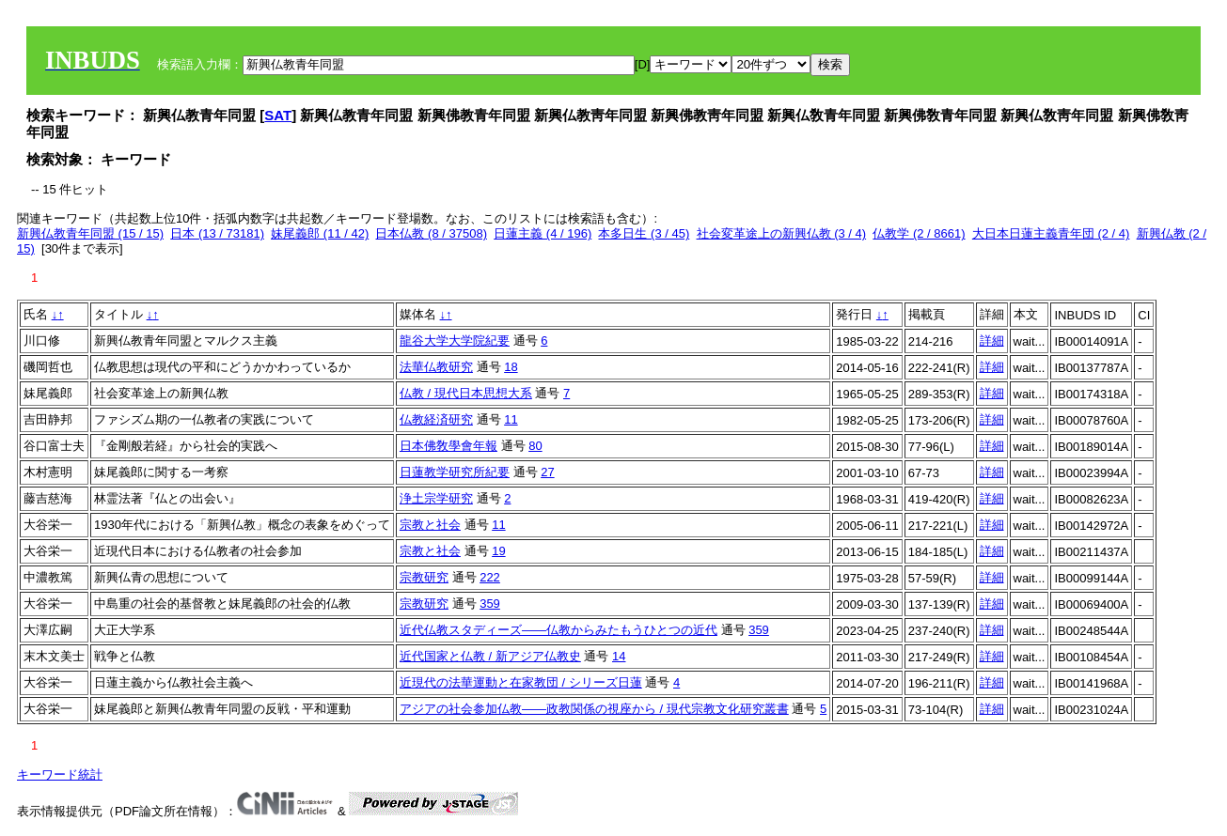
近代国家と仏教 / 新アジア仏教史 (490, 656)
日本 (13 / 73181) (217, 233)
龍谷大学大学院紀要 (455, 340)
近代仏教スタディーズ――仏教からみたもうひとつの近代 (558, 630)
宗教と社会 (430, 525)
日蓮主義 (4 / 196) (542, 233)
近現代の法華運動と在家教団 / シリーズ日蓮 (521, 682)
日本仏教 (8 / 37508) (431, 233)
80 (535, 446)
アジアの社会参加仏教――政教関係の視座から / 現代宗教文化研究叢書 (594, 709)
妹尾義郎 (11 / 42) (320, 233)
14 (618, 656)
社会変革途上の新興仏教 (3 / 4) (782, 233)
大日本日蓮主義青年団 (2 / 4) (1051, 233)
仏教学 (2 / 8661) (919, 233)
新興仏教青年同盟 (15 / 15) (90, 233)
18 (510, 367)
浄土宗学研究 (436, 498)
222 (490, 577)
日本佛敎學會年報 (448, 446)
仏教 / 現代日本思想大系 (466, 393)
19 (498, 551)
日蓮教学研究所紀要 (455, 472)
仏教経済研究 (436, 419)
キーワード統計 (59, 774)
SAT (277, 115)
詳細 (992, 340)
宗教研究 (424, 577)
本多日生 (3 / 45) (643, 233)
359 (490, 603)
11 (510, 419)
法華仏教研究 (436, 367)
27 (547, 472)
